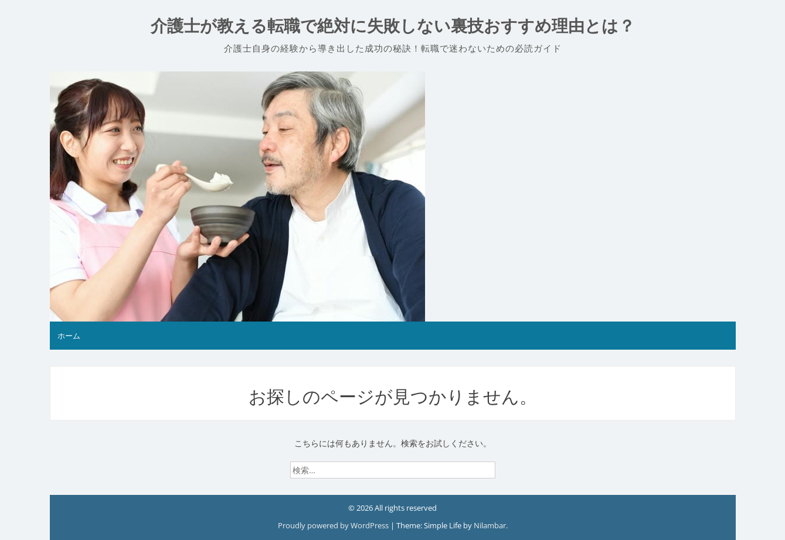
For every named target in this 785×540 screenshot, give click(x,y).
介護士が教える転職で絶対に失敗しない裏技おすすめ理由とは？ (393, 26)
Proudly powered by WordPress (334, 525)
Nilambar (490, 525)
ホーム (68, 335)
